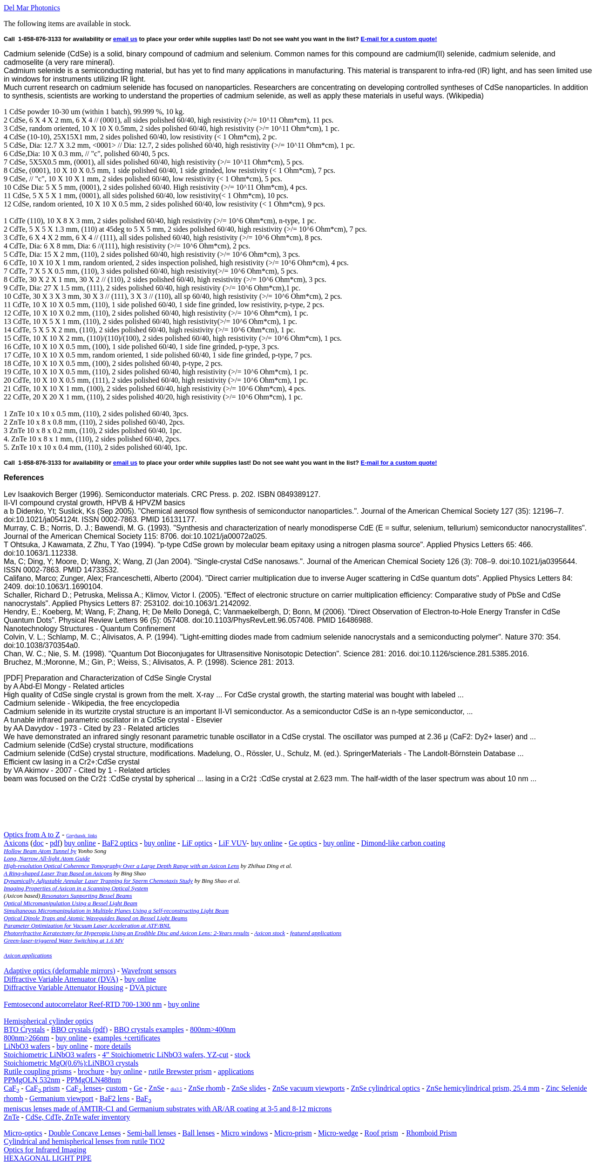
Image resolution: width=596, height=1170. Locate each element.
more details (113, 1046)
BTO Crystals (24, 1029)
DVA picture (148, 987)
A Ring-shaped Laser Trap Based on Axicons (58, 873)
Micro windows (244, 1133)
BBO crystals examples (149, 1029)
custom (117, 1088)
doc (38, 843)
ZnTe (12, 1117)
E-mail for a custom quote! (399, 38)
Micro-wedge (338, 1133)
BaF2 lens (114, 1098)
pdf (55, 843)
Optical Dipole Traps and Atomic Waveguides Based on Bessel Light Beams (95, 918)
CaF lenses (84, 1088)
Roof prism (381, 1133)
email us (125, 38)
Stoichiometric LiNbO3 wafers (50, 1055)
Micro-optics (23, 1133)
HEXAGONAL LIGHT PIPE (47, 1158)
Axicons (16, 843)
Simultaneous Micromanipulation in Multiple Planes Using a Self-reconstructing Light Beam (116, 910)
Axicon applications (28, 955)
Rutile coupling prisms (38, 1071)
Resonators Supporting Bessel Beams (86, 895)
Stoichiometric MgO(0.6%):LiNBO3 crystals (71, 1063)
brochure (91, 1071)
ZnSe (156, 1088)
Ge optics (303, 843)
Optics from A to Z (32, 835)
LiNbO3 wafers (27, 1046)
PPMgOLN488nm (94, 1080)
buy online (80, 843)
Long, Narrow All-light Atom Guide (47, 858)
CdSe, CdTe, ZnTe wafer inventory (78, 1117)
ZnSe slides (248, 1088)
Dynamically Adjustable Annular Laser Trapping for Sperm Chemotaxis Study (98, 880)
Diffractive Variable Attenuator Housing (63, 987)
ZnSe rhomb (206, 1088)
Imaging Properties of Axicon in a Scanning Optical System (76, 888)
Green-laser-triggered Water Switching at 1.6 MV (64, 940)
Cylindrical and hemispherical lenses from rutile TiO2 (84, 1141)
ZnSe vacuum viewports (308, 1088)
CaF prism (43, 1088)
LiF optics (197, 843)
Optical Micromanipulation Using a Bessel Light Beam (70, 903)
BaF (143, 1098)
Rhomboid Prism (431, 1133)
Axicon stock (269, 932)
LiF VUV (232, 843)
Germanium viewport (61, 1098)
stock (243, 1055)
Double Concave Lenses (84, 1133)
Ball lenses (198, 1133)
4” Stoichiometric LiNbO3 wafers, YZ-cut (165, 1055)
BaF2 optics (120, 843)
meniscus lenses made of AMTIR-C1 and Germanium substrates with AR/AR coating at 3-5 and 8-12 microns (168, 1109)
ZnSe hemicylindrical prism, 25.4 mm (483, 1088)
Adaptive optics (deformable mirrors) (59, 971)
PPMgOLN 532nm (32, 1080)
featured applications (315, 932)
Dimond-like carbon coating (403, 843)
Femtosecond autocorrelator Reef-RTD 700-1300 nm (83, 1004)
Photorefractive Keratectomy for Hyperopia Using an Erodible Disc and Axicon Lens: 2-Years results (126, 932)
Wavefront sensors (149, 971)
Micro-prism (293, 1133)
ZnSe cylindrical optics (385, 1088)
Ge (138, 1088)
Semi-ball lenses (151, 1133)
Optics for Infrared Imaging (45, 1150)
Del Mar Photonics (32, 8)
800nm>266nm (26, 1038)
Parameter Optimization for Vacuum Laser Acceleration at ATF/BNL (87, 925)
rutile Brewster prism (180, 1071)
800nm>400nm (213, 1029)
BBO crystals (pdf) (79, 1029)
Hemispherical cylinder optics (48, 1021)
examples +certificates (127, 1038)
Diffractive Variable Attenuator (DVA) (61, 979)
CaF (11, 1088)
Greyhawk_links (81, 835)
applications (236, 1071)
